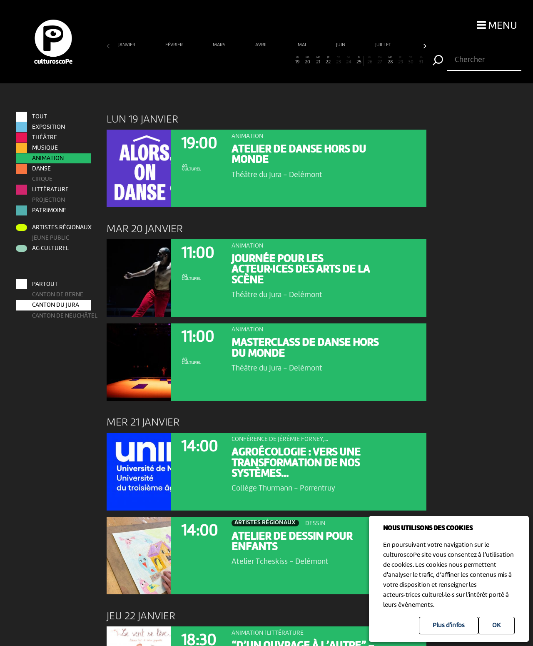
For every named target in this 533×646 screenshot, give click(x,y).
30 (411, 60)
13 (235, 60)
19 (297, 60)
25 (359, 60)
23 (339, 60)
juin (341, 45)
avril (262, 45)
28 (390, 60)
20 (307, 60)
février (174, 45)
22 (328, 60)
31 (421, 60)
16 (266, 60)
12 (225, 60)
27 (380, 60)
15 (256, 60)
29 (400, 60)
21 (318, 60)
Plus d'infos (449, 625)
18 (287, 60)
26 (369, 60)
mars (220, 45)
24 (349, 60)
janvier (127, 45)
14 (246, 60)
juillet (383, 45)
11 (215, 60)
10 (204, 60)
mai (302, 45)
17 (276, 60)
